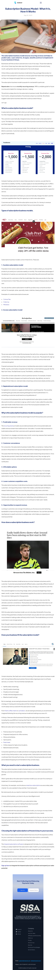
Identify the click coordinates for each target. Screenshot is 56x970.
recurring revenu (9, 426)
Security (30, 945)
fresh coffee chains (11, 710)
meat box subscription (33, 785)
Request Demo (33, 890)
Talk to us (30, 938)
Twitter (19, 931)
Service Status (31, 949)
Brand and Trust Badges (34, 947)
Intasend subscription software (13, 844)
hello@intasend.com (36, 960)
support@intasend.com (24, 960)
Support (19, 929)
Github (19, 934)
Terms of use (31, 942)
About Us (30, 931)
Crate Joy (6, 302)
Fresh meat (6, 742)
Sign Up (22, 890)
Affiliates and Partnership (34, 935)
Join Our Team (31, 933)
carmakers (21, 710)
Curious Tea (6, 299)
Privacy (30, 940)
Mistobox (6, 304)
